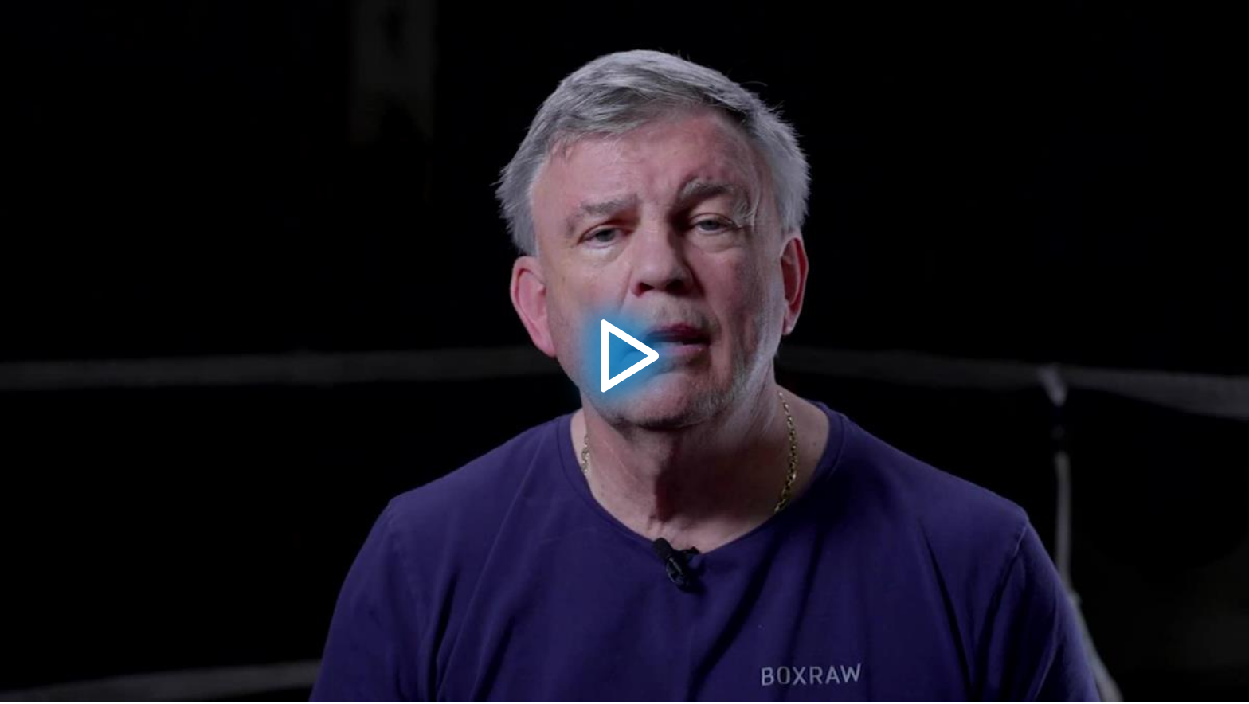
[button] (624, 351)
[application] (624, 351)
